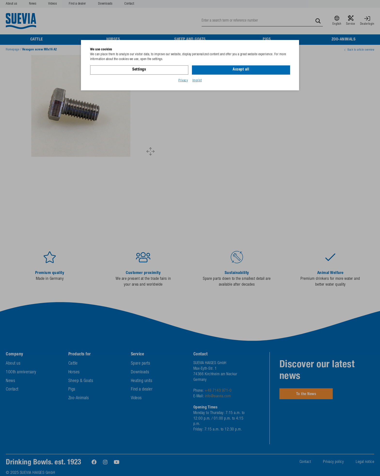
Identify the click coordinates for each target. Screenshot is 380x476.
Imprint (197, 80)
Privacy (183, 80)
